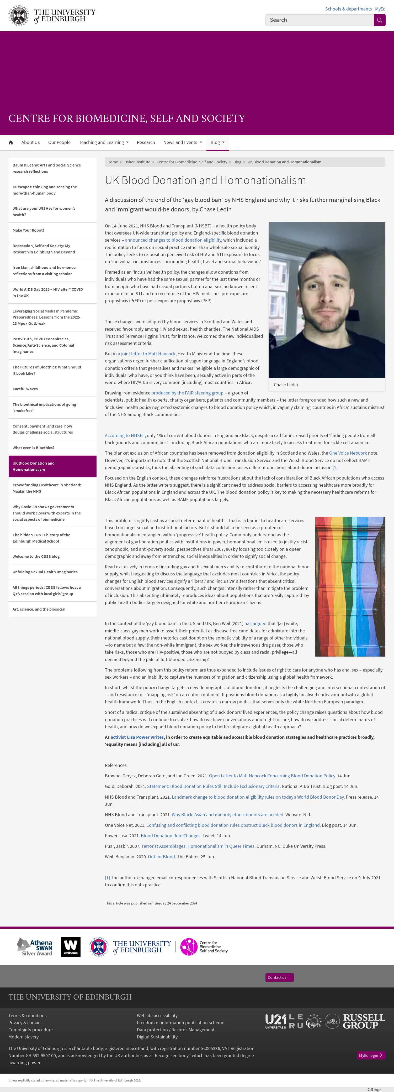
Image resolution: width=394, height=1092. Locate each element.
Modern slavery (23, 1037)
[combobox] (319, 20)
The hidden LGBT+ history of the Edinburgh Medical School (41, 538)
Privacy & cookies (25, 1023)
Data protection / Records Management (176, 1030)
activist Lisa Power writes (137, 737)
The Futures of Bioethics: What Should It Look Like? (47, 370)
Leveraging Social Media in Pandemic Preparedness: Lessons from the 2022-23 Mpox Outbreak (46, 317)
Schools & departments (348, 9)
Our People (59, 142)
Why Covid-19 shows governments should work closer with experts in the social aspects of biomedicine (47, 513)
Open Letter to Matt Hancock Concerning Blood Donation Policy (272, 776)
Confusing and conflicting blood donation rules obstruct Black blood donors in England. (233, 825)
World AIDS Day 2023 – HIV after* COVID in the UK (48, 292)
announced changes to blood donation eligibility (173, 240)
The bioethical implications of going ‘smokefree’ (44, 407)
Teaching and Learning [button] (102, 142)
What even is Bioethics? (34, 447)
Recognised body (172, 1055)
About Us (31, 142)
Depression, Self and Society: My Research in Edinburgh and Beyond (44, 248)
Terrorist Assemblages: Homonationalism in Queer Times (197, 846)
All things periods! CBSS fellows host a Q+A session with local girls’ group (47, 590)
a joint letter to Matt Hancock (146, 354)
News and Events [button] (180, 142)
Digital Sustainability (157, 1037)
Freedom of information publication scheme (180, 1023)
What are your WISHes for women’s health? (44, 211)
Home (113, 161)
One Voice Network (348, 453)
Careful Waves (25, 388)
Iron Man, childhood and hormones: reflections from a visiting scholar (44, 270)
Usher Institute (137, 161)
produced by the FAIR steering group (187, 393)
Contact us (279, 977)
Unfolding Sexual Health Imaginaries (45, 571)
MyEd (380, 9)
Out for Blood (161, 857)
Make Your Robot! (28, 230)
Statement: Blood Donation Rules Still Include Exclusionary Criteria (213, 786)
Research (146, 142)
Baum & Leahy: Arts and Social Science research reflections (47, 168)
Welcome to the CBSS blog (36, 556)
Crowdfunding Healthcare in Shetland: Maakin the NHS (47, 488)
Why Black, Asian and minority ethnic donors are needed (227, 815)
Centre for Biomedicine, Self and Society (192, 161)
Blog (237, 161)
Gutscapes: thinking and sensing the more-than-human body (45, 190)
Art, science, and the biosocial (39, 609)
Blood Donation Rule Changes (170, 836)
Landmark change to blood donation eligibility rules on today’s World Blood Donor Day (258, 797)
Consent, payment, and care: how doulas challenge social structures (43, 429)
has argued (255, 623)
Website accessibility (157, 1015)
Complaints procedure (30, 1030)
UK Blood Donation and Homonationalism (34, 466)
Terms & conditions (27, 1015)
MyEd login (371, 1055)
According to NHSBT (125, 435)
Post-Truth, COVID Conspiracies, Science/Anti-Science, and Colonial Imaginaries (43, 345)
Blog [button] (216, 142)
